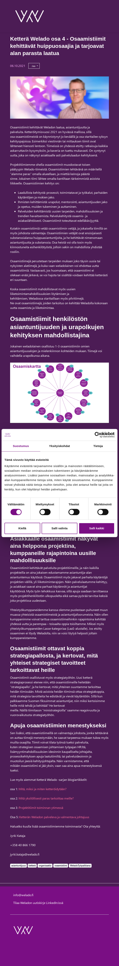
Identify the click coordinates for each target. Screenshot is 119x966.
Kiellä (22, 528)
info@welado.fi (23, 895)
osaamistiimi (60, 865)
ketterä (32, 865)
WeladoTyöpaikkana (80, 865)
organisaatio (44, 865)
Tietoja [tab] (98, 446)
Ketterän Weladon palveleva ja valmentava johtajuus (54, 817)
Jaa (34, 65)
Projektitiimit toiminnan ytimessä (41, 808)
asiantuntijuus (18, 865)
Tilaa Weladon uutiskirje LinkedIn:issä (38, 903)
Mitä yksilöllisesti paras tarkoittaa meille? (46, 798)
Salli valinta (60, 528)
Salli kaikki (96, 528)
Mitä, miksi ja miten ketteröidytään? (42, 789)
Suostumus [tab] (21, 446)
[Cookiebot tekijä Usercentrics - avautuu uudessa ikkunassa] (97, 435)
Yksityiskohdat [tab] (59, 446)
